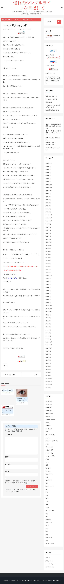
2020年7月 (49, 284)
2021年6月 (49, 257)
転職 (47, 531)
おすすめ (48, 425)
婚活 (47, 483)
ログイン (48, 558)
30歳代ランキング (50, 73)
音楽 (47, 540)
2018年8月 (49, 354)
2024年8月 (49, 166)
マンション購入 (50, 456)
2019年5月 (49, 327)
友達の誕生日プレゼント (52, 110)
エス (4, 216)
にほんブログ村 (50, 55)
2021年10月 (49, 245)
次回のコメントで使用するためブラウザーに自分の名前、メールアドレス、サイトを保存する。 (21, 482)
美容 (47, 516)
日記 (47, 501)
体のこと (48, 471)
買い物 (47, 525)
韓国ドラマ (49, 537)
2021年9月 (49, 248)
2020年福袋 (49, 407)
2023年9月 (49, 193)
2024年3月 (49, 175)
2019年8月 (49, 318)
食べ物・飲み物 (50, 543)
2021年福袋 (49, 410)
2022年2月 (49, 233)
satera (5, 29)
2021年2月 (49, 269)
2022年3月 (49, 230)
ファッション (49, 447)
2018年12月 (49, 342)
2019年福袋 (49, 404)
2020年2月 (49, 299)
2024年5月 (49, 169)
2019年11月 (49, 308)
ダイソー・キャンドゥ (52, 441)
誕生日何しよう (50, 137)
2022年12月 (49, 215)
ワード (47, 462)
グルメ (47, 431)
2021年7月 (49, 254)
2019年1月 (49, 339)
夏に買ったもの (50, 147)
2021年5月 (49, 260)
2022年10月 (49, 221)
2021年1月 (49, 272)
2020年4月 (49, 293)
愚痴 (47, 495)
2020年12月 (49, 275)
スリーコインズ (50, 434)
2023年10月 (49, 190)
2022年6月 (49, 224)
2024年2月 (49, 178)
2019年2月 (49, 336)
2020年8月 (49, 281)
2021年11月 (49, 242)
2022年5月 (49, 227)
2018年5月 (49, 363)
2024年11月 (49, 163)
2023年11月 (49, 187)
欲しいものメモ (50, 510)
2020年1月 (49, 302)
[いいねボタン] (4, 365)
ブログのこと (49, 453)
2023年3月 (49, 206)
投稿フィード (49, 561)
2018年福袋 (49, 401)
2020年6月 (49, 287)
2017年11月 (49, 381)
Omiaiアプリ (49, 416)
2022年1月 (49, 236)
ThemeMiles (56, 580)
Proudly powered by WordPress (30, 580)
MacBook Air (49, 413)
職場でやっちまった (7, 390)
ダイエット (49, 438)
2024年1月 (49, 181)
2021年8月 (49, 251)
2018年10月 (49, 348)
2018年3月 (49, 369)
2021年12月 (49, 239)
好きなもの (49, 480)
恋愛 (47, 492)
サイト (7, 471)
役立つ (47, 489)
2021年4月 (49, 263)
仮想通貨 (48, 468)
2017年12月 (49, 378)
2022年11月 (49, 218)
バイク (47, 444)
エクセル (48, 422)
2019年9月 (49, 314)
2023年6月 (49, 199)
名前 (7, 457)
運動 (47, 534)
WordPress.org (50, 567)
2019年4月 (49, 330)
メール (8, 464)
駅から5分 (20, 142)
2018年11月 (49, 345)
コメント (8, 434)
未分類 (20, 29)
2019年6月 (49, 324)
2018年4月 (49, 366)
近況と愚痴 (49, 102)
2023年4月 (49, 203)
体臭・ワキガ (49, 474)
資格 (47, 528)
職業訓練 (48, 519)
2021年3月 (49, 266)
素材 (47, 513)
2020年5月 (49, 290)
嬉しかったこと (50, 486)
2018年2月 (49, 372)
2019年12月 (49, 305)
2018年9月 (49, 351)
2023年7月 (49, 197)
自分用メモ (49, 522)
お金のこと (49, 428)
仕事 (47, 465)
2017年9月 (49, 387)
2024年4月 (49, 172)
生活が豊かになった (51, 96)
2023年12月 (49, 184)
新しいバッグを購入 (51, 99)
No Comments (28, 29)
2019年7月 (49, 321)
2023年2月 (49, 209)
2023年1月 (49, 212)
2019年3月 (49, 333)
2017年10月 (49, 384)
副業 (47, 477)
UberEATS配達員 (50, 419)
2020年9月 (49, 278)
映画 (47, 504)
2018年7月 (49, 357)
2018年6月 (49, 360)
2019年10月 (49, 311)
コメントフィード (51, 564)
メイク (47, 459)
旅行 (47, 498)
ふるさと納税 (49, 450)
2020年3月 (49, 296)
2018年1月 (49, 375)
